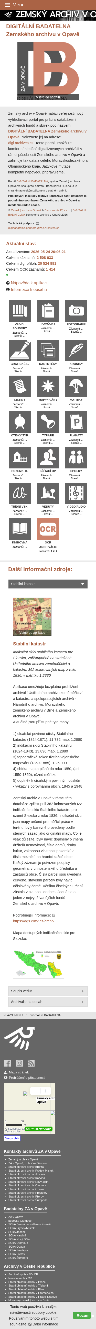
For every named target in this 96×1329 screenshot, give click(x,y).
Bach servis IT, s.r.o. (57, 210)
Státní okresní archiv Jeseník (26, 1174)
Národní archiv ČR (20, 1278)
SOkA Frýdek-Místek (21, 1228)
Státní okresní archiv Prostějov (27, 1192)
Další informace (45, 1324)
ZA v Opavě (15, 1216)
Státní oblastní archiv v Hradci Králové (32, 1296)
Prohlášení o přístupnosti (27, 1078)
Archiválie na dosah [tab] (48, 1001)
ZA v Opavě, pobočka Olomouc (28, 1163)
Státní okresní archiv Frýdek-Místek (31, 1170)
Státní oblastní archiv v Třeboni (28, 1285)
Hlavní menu (13, 1015)
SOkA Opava (16, 1246)
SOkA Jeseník (17, 1231)
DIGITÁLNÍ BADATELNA (32, 181)
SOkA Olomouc (18, 1242)
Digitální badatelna (44, 1015)
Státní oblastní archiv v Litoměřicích (31, 1292)
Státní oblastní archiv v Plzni (26, 1289)
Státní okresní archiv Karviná (26, 1177)
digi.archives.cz (20, 143)
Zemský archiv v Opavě (26, 210)
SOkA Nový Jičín (19, 1239)
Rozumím (84, 1315)
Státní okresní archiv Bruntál (26, 1166)
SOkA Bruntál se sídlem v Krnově (29, 1224)
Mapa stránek (19, 1072)
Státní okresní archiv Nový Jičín (28, 1181)
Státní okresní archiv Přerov (26, 1196)
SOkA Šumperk (18, 1257)
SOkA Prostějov (18, 1250)
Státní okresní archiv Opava (26, 1189)
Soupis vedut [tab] (48, 991)
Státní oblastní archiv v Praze (27, 1281)
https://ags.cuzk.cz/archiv (33, 921)
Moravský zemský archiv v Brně (28, 1300)
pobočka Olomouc (19, 1220)
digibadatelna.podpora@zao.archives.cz (33, 227)
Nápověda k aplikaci (29, 283)
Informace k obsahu (29, 289)
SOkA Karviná (17, 1235)
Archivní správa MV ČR (23, 1274)
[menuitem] (16, 1015)
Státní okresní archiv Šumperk (27, 1200)
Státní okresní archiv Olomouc (27, 1185)
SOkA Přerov (16, 1254)
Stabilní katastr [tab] (48, 584)
